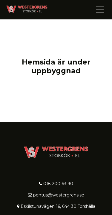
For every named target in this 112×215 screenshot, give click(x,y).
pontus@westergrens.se (56, 195)
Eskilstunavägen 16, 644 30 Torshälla (56, 206)
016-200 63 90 (56, 183)
